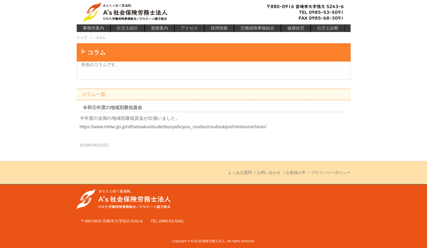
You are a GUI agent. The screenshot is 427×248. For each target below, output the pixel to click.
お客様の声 (296, 172)
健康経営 (295, 28)
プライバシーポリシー (331, 172)
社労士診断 (327, 28)
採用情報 (219, 28)
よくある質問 (240, 172)
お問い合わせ (269, 172)
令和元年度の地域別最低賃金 (112, 107)
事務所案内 (93, 28)
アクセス (189, 28)
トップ (82, 37)
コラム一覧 (93, 94)
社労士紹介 (127, 28)
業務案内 (159, 28)
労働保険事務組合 (257, 28)
